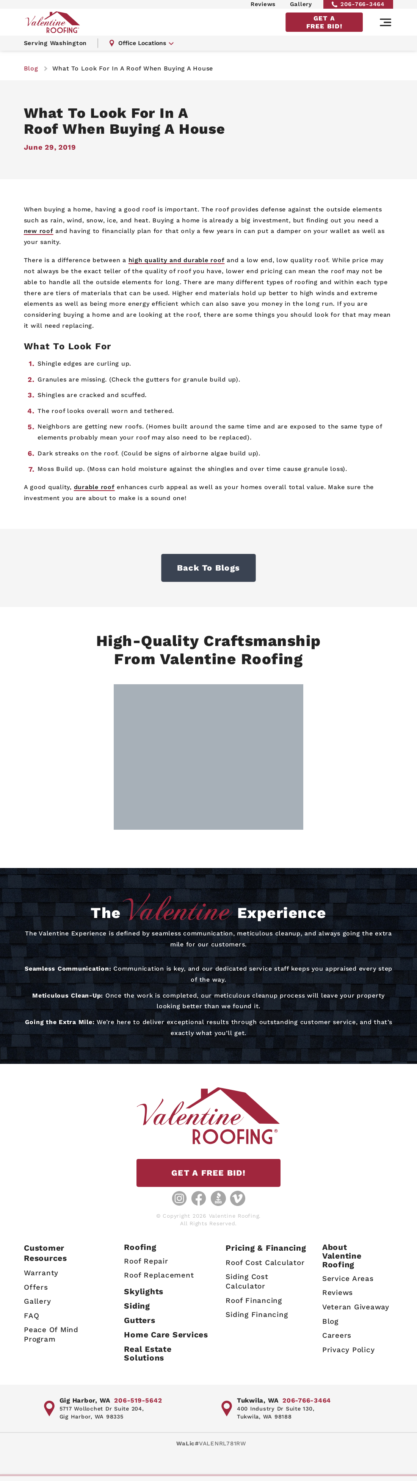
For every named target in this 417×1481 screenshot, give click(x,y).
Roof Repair (146, 1260)
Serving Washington (56, 49)
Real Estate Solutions (147, 1353)
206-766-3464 (358, 6)
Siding (137, 1305)
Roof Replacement (159, 1275)
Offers (36, 1286)
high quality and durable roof (177, 260)
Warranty (41, 1272)
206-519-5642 (138, 1400)
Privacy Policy (348, 1349)
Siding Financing (257, 1314)
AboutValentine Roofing (342, 1256)
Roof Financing (254, 1300)
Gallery (301, 6)
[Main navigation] (385, 27)
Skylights (143, 1291)
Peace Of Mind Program (51, 1334)
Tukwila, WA (258, 1400)
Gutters (139, 1320)
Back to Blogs (208, 567)
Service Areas (348, 1278)
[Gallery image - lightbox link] (208, 757)
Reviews (263, 6)
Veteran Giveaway (355, 1307)
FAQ (31, 1315)
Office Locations (142, 49)
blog (31, 68)
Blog (330, 1321)
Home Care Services (166, 1334)
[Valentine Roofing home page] (54, 27)
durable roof (94, 487)
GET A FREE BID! (324, 27)
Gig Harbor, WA (85, 1400)
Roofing (140, 1247)
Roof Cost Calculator (265, 1262)
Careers (336, 1335)
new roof (38, 231)
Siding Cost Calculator (247, 1281)
